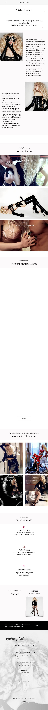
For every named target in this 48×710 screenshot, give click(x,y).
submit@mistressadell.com (24, 675)
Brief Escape (11, 448)
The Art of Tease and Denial (24, 225)
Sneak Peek (36, 480)
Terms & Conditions (24, 684)
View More (26, 184)
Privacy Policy (24, 681)
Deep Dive (36, 448)
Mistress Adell (24, 157)
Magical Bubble (11, 480)
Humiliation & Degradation (24, 193)
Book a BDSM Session (24, 662)
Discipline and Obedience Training (24, 160)
